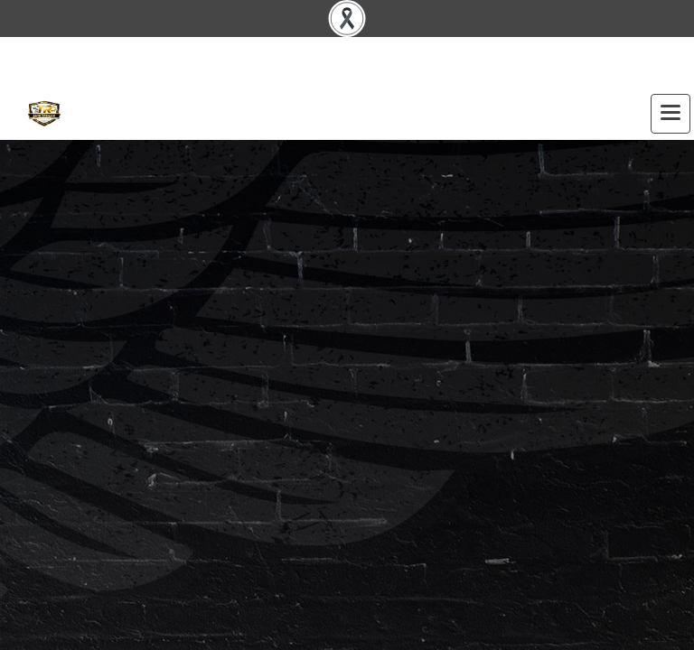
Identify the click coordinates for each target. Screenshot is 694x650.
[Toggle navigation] (670, 114)
